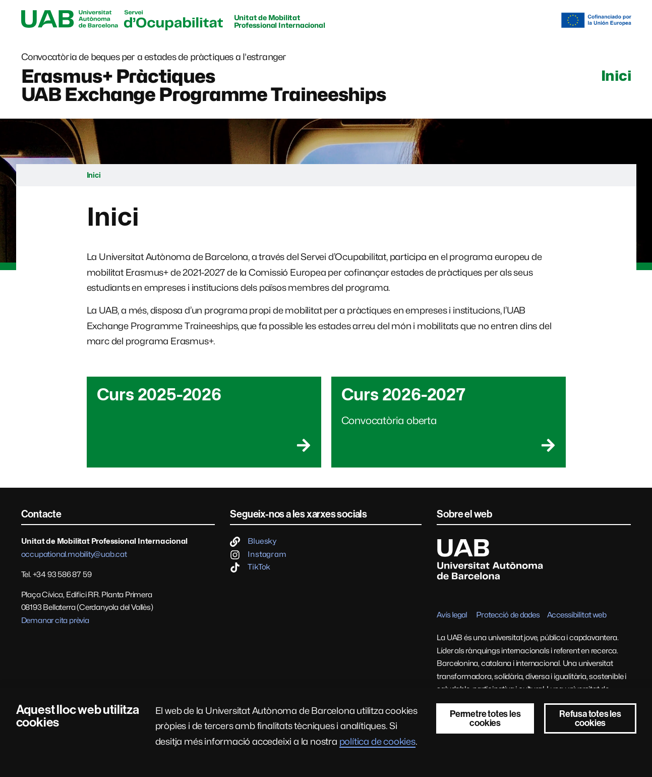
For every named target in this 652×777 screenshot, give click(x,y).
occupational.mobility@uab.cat (74, 554)
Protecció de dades (508, 614)
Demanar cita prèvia (55, 620)
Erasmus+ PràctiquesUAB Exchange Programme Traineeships (204, 85)
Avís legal (452, 614)
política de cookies (377, 741)
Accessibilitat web (576, 614)
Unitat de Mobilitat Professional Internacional (279, 21)
